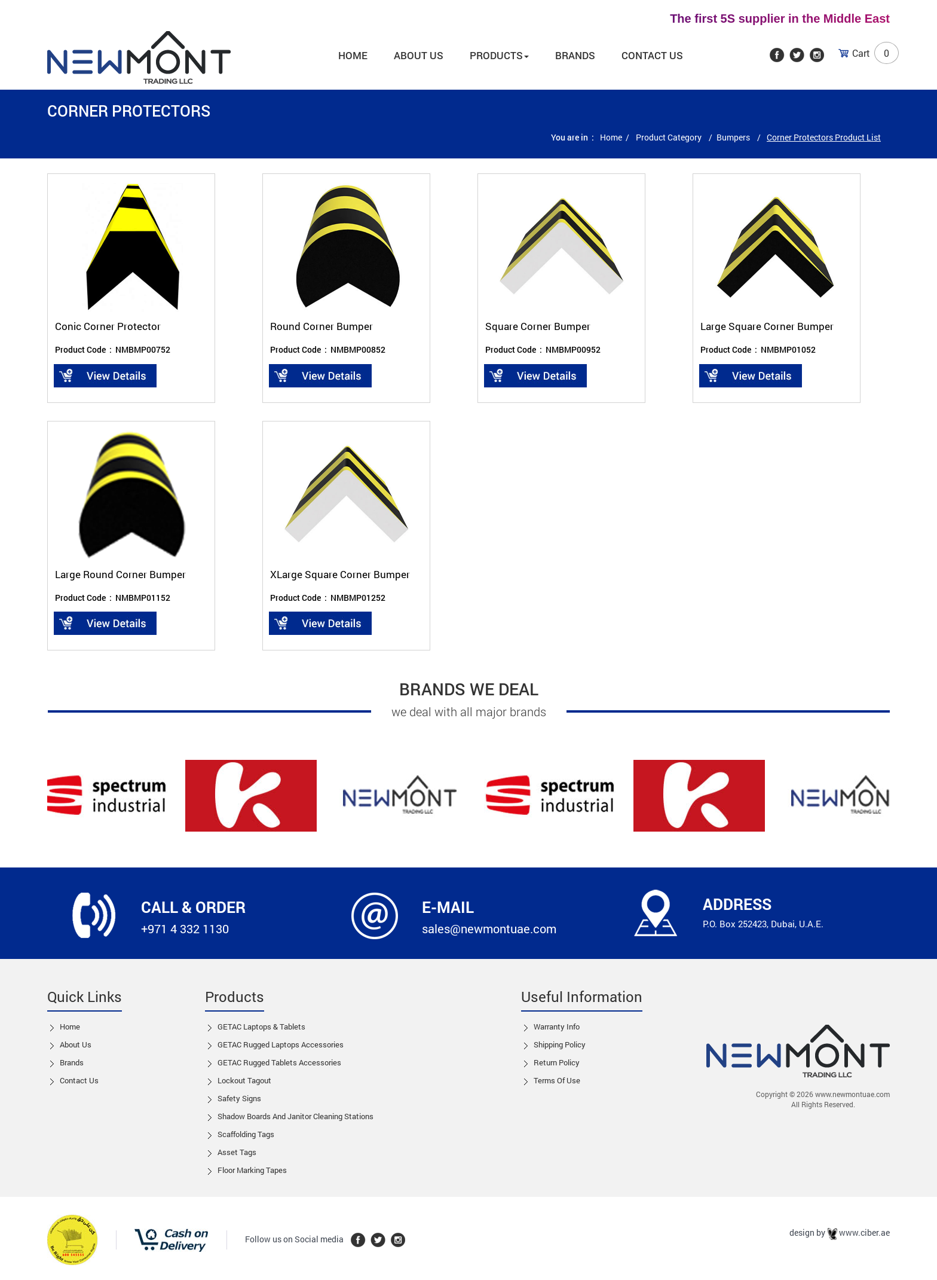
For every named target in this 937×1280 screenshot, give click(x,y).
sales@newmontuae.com (489, 928)
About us (418, 55)
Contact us (79, 1080)
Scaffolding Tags (246, 1134)
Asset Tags (237, 1152)
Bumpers (734, 137)
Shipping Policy (560, 1044)
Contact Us (652, 55)
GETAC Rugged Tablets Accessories (279, 1062)
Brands (575, 55)
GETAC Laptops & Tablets (261, 1026)
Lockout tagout (244, 1080)
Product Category (669, 137)
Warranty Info (557, 1026)
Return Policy (557, 1062)
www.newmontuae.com (852, 1094)
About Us (75, 1044)
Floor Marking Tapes (252, 1170)
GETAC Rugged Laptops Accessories (281, 1044)
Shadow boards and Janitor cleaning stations (295, 1116)
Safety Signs (239, 1098)
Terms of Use (557, 1080)
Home (353, 55)
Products (499, 55)
